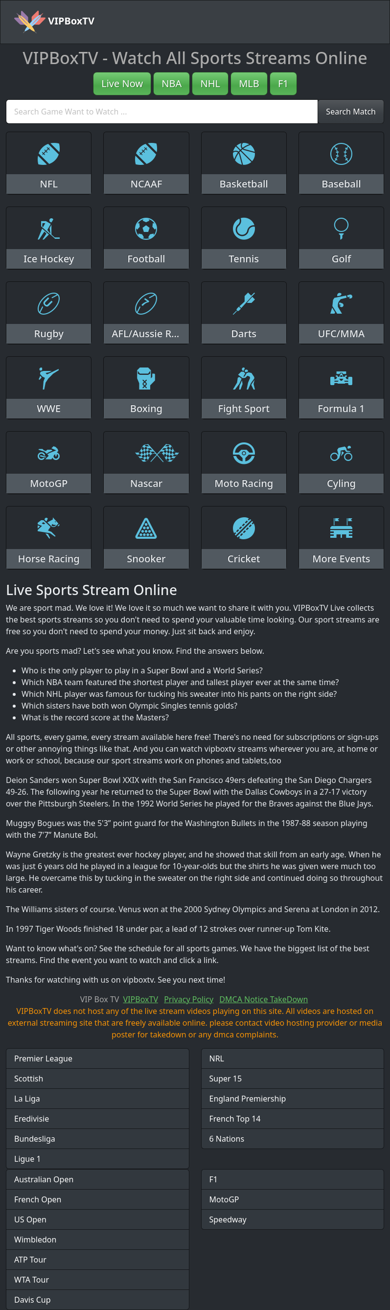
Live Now (122, 83)
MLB (249, 83)
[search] (162, 111)
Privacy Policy (188, 999)
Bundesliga (34, 1138)
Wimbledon (35, 1239)
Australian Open (43, 1179)
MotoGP (224, 1199)
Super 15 (225, 1078)
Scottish (28, 1078)
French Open (37, 1199)
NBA (171, 83)
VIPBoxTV (54, 22)
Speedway (228, 1219)
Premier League (43, 1058)
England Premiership (247, 1098)
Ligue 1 (27, 1158)
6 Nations (227, 1138)
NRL (217, 1058)
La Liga (27, 1098)
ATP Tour (30, 1259)
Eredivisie (31, 1118)
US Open (30, 1219)
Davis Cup (32, 1299)
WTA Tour (31, 1279)
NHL (210, 83)
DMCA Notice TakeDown (263, 999)
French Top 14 (235, 1118)
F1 (283, 83)
